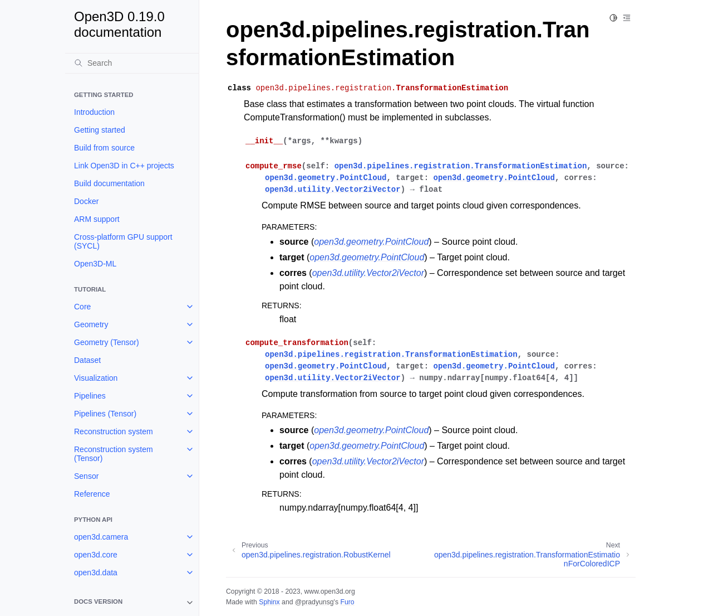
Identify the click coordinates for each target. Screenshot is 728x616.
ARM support (97, 219)
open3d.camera (101, 536)
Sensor (86, 476)
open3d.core (95, 554)
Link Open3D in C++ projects (124, 165)
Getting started (99, 129)
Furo (347, 602)
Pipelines (90, 395)
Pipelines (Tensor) (105, 413)
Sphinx (269, 602)
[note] (132, 603)
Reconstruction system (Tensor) (113, 454)
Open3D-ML (95, 263)
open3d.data (95, 572)
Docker (86, 201)
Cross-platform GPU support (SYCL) (123, 241)
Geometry (91, 324)
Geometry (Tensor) (106, 342)
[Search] (132, 63)
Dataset (87, 360)
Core (82, 306)
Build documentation (109, 183)
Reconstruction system (113, 431)
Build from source (104, 147)
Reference (92, 493)
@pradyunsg (314, 602)
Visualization (95, 378)
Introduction (94, 112)
